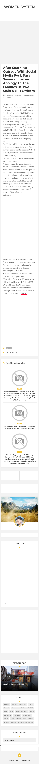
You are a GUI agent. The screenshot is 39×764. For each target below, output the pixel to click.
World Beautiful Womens (25, 722)
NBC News (18, 271)
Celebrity (6, 708)
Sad (24, 718)
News (9, 348)
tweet (7, 122)
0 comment (7, 97)
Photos (18, 718)
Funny (11, 711)
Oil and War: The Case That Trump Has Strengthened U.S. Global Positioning (19, 427)
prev (4, 603)
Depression (15, 708)
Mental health (27, 715)
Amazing (6, 704)
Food (5, 711)
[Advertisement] (19, 42)
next (5, 603)
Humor (32, 711)
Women (13, 722)
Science (30, 718)
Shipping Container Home (13, 684)
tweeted (24, 293)
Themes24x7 (25, 760)
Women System (19, 7)
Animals (14, 704)
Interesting (17, 715)
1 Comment (30, 95)
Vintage (6, 722)
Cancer (31, 704)
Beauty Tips (22, 704)
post (23, 116)
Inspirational (7, 715)
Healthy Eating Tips (21, 711)
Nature (6, 718)
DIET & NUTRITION (27, 708)
